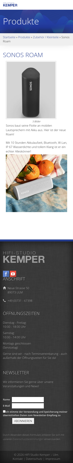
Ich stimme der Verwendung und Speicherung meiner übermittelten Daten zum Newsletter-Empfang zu (35, 413)
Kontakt (18, 459)
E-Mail (6, 405)
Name (6, 399)
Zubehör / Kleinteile (46, 37)
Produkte (24, 37)
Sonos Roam (23, 54)
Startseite (9, 37)
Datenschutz (34, 459)
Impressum (52, 459)
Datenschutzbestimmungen (28, 439)
